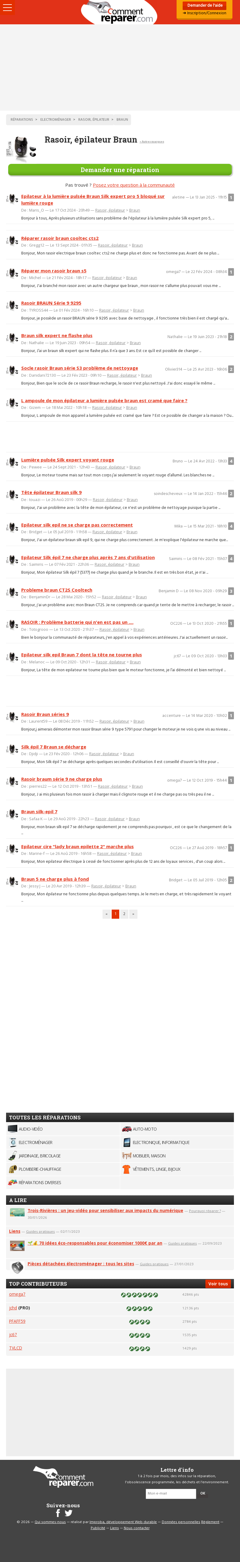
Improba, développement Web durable (123, 1522)
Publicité (98, 1528)
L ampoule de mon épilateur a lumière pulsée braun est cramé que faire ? (104, 400)
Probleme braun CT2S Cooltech (56, 590)
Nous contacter (137, 1528)
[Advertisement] (120, 67)
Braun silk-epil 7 (39, 811)
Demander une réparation (120, 170)
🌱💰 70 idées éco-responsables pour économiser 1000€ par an (95, 1243)
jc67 (13, 1334)
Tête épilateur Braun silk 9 (51, 492)
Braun (134, 210)
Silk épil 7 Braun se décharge (53, 747)
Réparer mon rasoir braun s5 (53, 271)
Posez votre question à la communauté (134, 185)
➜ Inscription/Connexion (204, 13)
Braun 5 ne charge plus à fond (55, 879)
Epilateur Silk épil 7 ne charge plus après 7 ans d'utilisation (88, 557)
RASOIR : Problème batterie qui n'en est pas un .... (77, 622)
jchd (13, 1308)
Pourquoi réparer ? (205, 1210)
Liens (14, 1231)
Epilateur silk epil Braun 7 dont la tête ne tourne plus (81, 654)
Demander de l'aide (205, 5)
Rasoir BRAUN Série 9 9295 (51, 303)
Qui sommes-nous (50, 1522)
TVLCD (15, 1348)
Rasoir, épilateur (110, 210)
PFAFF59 (17, 1321)
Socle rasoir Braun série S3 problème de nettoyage (79, 368)
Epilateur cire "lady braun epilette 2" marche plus (77, 846)
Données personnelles (181, 1522)
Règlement (210, 1522)
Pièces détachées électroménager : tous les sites (81, 1264)
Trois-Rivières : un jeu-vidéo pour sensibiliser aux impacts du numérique (105, 1210)
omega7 (17, 1294)
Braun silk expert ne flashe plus (57, 335)
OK (202, 1494)
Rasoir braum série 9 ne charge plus (61, 779)
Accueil (120, 12)
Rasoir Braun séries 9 (45, 714)
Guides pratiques (40, 1231)
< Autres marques (152, 141)
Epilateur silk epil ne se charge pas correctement (77, 525)
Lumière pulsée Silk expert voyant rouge (67, 460)
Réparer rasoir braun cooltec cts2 (60, 238)
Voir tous (218, 1284)
